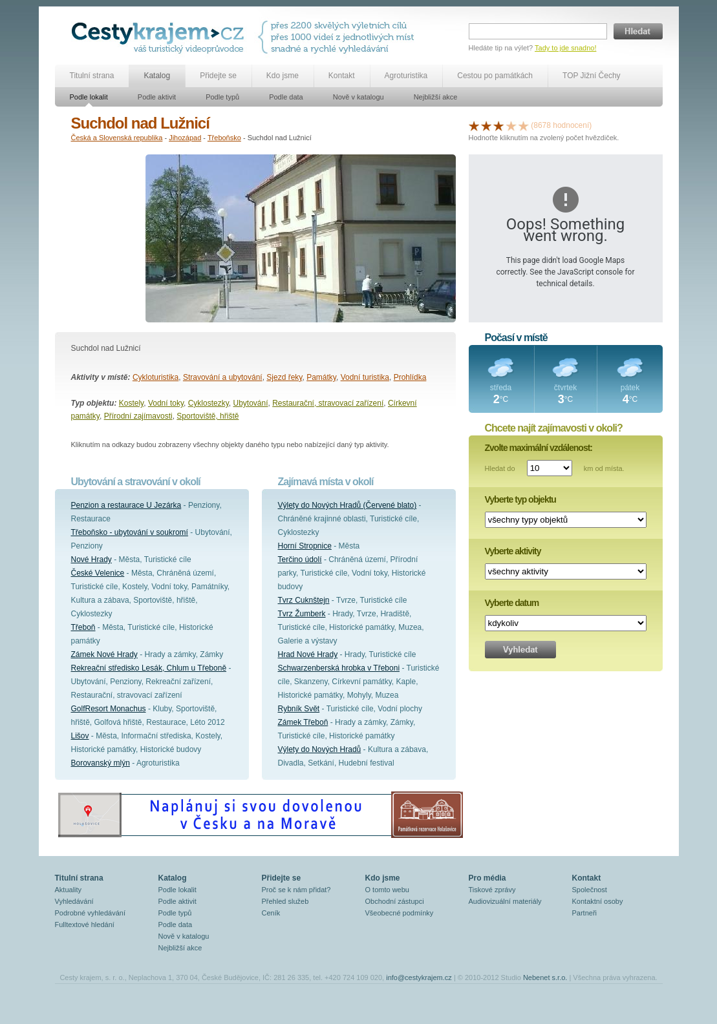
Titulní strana (92, 75)
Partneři (584, 913)
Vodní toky (166, 403)
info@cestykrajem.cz (419, 977)
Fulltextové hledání (84, 924)
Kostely (131, 403)
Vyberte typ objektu (520, 499)
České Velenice (98, 573)
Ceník (271, 913)
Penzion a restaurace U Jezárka (126, 505)
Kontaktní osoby (597, 901)
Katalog (157, 75)
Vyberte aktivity (513, 551)
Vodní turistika (365, 377)
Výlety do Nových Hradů (319, 749)
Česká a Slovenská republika (117, 137)
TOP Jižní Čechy (591, 75)
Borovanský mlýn (100, 763)
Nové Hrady (91, 559)
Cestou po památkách (495, 75)
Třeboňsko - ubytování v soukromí (129, 532)
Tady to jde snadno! (565, 48)
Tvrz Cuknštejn (304, 600)
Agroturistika (406, 75)
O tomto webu (387, 889)
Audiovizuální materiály (505, 901)
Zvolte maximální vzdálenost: (539, 448)
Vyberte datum (512, 603)
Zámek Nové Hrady (104, 654)
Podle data (286, 97)
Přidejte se (218, 75)
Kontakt (341, 75)
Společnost (589, 889)
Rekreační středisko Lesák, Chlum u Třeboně (149, 668)
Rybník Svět (299, 708)
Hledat (638, 31)
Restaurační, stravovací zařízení (327, 403)
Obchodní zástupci (394, 901)
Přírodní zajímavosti (138, 416)
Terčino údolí (300, 559)
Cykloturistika (155, 377)
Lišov (80, 735)
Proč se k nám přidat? (296, 889)
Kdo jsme (282, 75)
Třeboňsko (224, 137)
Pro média (487, 878)
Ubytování (250, 403)
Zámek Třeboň (303, 722)
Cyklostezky (208, 403)
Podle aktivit (157, 97)
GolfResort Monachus (108, 708)
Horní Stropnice (305, 545)
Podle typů (222, 97)
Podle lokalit (89, 97)
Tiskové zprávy (492, 889)
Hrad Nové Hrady (308, 654)
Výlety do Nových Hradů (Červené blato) (347, 505)
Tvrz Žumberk (302, 613)
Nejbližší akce (436, 97)
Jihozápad (185, 137)
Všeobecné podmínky (399, 913)
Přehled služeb (285, 901)
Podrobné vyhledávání (90, 913)
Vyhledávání (74, 901)
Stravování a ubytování (222, 377)
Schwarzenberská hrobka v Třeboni (339, 668)
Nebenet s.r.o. (545, 977)
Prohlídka (410, 377)
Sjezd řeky (284, 377)
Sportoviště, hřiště (208, 416)
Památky (321, 377)
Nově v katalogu (358, 97)
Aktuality (68, 889)
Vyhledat (520, 649)
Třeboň (83, 627)
